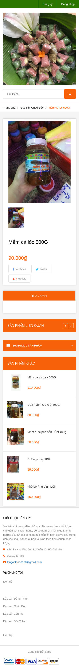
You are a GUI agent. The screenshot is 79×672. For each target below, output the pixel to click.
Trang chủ (9, 107)
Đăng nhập (68, 4)
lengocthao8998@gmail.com (24, 562)
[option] (16, 217)
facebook (21, 269)
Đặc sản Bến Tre (13, 613)
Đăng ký (48, 4)
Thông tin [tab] (39, 296)
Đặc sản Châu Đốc (31, 107)
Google (22, 278)
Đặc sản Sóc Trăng (14, 621)
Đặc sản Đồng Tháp (15, 598)
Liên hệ (7, 581)
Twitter (43, 269)
